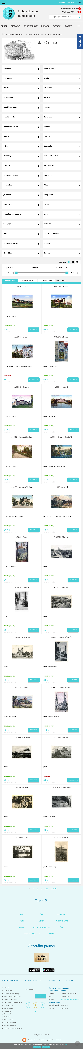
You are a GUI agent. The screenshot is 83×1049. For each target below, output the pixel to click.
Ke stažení (7, 1014)
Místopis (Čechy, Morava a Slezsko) (38, 34)
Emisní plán (7, 1011)
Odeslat (40, 996)
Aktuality (6, 988)
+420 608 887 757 (70, 11)
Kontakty (7, 1017)
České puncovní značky (11, 993)
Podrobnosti (33, 379)
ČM (21, 914)
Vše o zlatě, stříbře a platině (13, 1002)
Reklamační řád (9, 1005)
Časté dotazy (8, 991)
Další (46, 889)
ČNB (41, 914)
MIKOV (41, 921)
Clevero (27, 1040)
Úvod (3, 34)
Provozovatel (8, 1020)
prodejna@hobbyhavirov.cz (70, 1000)
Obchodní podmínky (10, 999)
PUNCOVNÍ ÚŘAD (61, 921)
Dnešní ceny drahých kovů (12, 996)
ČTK (61, 927)
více (66, 1044)
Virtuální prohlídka (10, 1025)
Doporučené (10, 280)
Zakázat (46, 1047)
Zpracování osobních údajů (13, 1028)
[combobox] (78, 262)
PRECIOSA (61, 914)
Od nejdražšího (46, 280)
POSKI (51, 934)
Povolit (37, 1047)
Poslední (54, 889)
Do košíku (33, 329)
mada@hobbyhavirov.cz (69, 9)
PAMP (21, 927)
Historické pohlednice (15, 34)
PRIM (22, 921)
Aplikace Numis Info (10, 1023)
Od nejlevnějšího (28, 280)
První (28, 889)
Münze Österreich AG (41, 927)
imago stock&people (31, 934)
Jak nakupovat (8, 1008)
